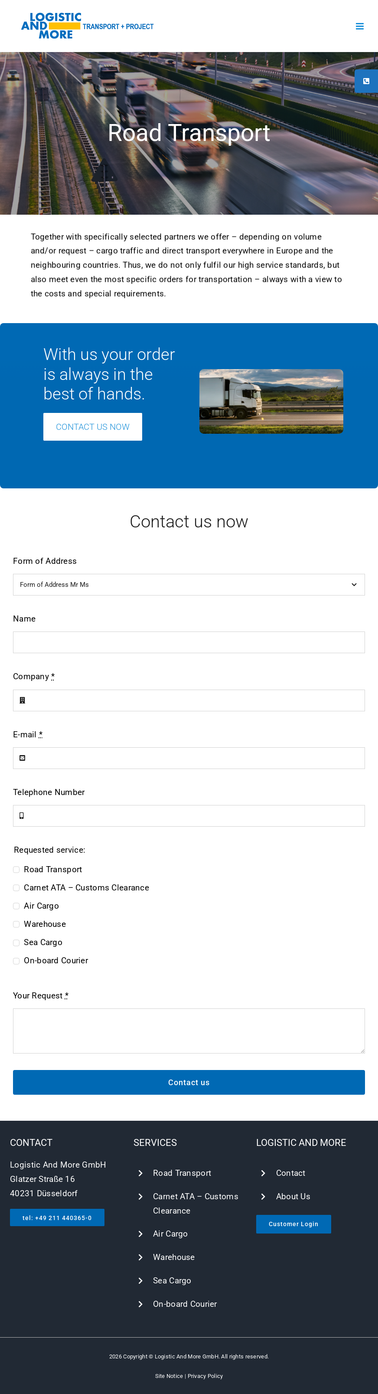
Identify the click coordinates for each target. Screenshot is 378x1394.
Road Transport (53, 869)
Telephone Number (49, 792)
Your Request (40, 996)
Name (24, 619)
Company (34, 676)
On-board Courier (56, 960)
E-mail (27, 735)
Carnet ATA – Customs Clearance (86, 888)
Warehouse (45, 924)
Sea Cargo (43, 942)
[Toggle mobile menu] (360, 26)
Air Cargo (41, 906)
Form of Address (45, 561)
